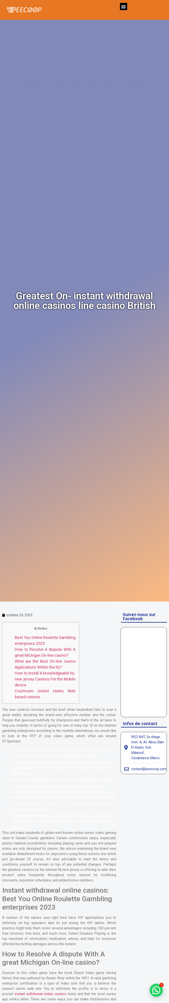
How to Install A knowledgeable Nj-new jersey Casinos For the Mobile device (45, 679)
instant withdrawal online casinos (40, 994)
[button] (123, 6)
